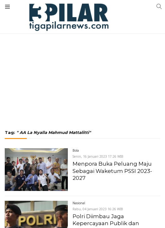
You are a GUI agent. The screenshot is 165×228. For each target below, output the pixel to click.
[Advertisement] (82, 47)
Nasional (79, 203)
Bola (76, 150)
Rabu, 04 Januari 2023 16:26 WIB (98, 209)
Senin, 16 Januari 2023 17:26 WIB (98, 156)
